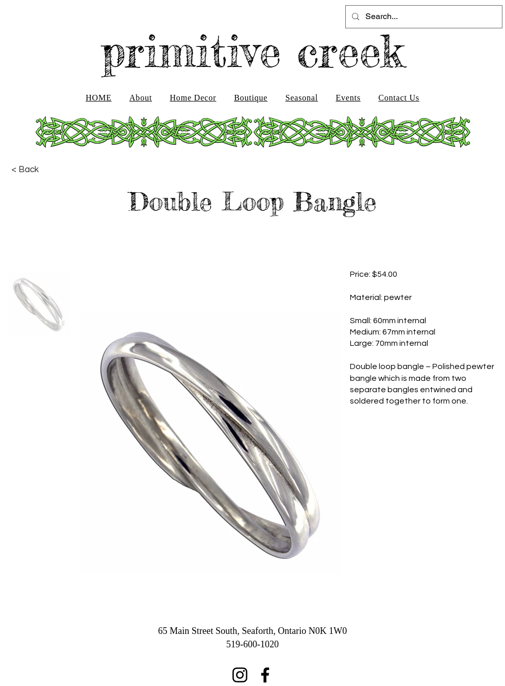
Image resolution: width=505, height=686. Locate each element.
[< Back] (25, 169)
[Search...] (422, 17)
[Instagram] (240, 675)
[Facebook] (265, 675)
